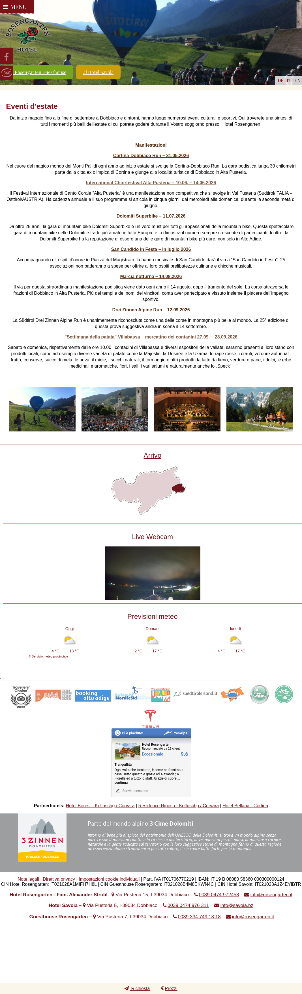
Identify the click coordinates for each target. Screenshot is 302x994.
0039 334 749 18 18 (199, 916)
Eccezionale (152, 754)
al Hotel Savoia (98, 72)
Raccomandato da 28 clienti (161, 748)
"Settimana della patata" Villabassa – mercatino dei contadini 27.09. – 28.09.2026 (151, 337)
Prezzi (169, 988)
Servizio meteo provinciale (50, 656)
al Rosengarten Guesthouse (38, 72)
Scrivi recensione (131, 791)
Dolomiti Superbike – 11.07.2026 (151, 216)
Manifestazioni (150, 145)
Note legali (28, 879)
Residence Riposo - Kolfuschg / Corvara (178, 805)
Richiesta (137, 988)
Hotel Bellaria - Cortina (245, 805)
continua (121, 783)
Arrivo (152, 455)
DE (281, 80)
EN (297, 80)
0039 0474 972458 (219, 894)
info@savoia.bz (236, 905)
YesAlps (175, 733)
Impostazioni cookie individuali (109, 879)
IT (289, 80)
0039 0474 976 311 (188, 905)
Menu (15, 6)
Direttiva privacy (59, 879)
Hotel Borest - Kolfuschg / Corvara (100, 805)
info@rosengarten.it (271, 894)
